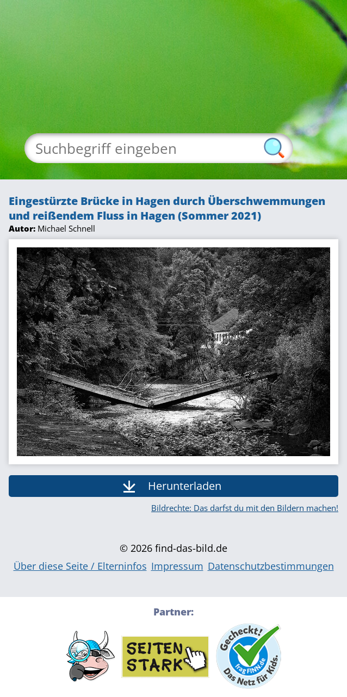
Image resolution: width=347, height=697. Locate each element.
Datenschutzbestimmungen (271, 565)
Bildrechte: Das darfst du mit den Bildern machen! (244, 507)
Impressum (177, 565)
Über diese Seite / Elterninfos (80, 565)
